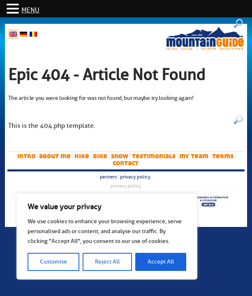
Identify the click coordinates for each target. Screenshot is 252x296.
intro (26, 156)
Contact (126, 163)
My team (193, 156)
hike (81, 156)
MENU (30, 10)
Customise (53, 261)
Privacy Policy (135, 176)
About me (55, 156)
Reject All (107, 261)
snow (119, 156)
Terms (223, 156)
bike (100, 156)
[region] (106, 236)
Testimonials (154, 156)
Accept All (161, 261)
